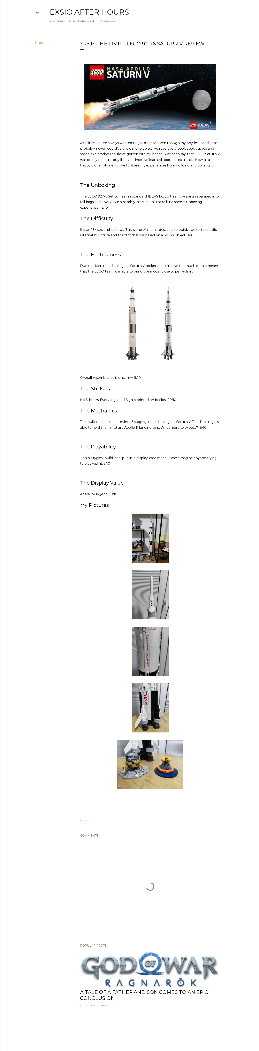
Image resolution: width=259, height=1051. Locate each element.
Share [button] (39, 42)
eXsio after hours (89, 11)
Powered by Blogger (129, 1031)
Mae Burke (140, 1039)
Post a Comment (100, 1005)
